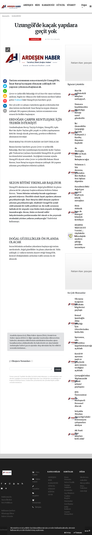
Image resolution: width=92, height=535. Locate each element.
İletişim (36, 507)
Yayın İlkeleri (6, 500)
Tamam (78, 533)
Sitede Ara (84, 477)
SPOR (50, 494)
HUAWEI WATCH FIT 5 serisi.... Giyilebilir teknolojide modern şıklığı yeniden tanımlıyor (80, 236)
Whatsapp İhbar (7, 513)
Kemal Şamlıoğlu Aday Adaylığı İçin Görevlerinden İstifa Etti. (82, 323)
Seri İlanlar (68, 504)
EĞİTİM (51, 492)
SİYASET (71, 5)
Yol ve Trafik (69, 482)
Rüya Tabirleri (83, 487)
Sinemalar (68, 501)
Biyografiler (85, 483)
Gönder (58, 369)
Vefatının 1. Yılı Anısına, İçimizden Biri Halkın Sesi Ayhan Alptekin (80, 173)
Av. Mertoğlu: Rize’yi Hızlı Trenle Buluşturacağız (82, 154)
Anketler (83, 480)
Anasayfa (6, 16)
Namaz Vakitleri (67, 486)
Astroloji (83, 491)
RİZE (37, 5)
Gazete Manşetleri (68, 513)
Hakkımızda (6, 497)
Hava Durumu (67, 478)
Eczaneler (68, 490)
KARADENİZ (48, 5)
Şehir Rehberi (67, 508)
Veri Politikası (6, 503)
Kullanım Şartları (8, 510)
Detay (67, 533)
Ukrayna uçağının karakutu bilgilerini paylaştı (80, 304)
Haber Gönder (7, 516)
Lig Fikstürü (69, 493)
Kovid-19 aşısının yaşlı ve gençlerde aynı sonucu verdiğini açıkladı (80, 362)
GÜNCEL (60, 5)
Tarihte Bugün (67, 497)
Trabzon (18, 100)
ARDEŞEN (28, 5)
